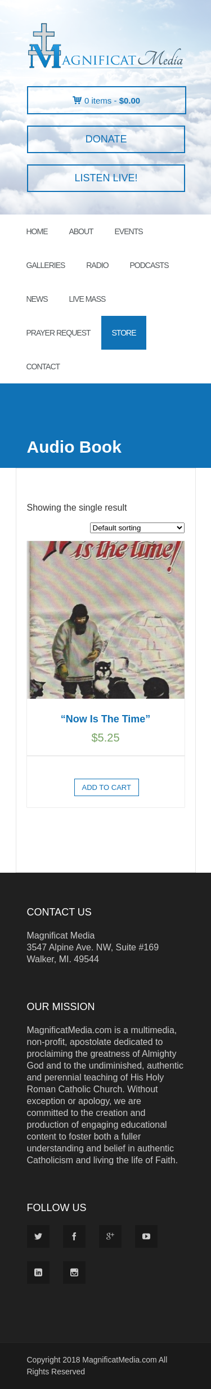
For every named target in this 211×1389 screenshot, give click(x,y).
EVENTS (129, 231)
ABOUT (81, 231)
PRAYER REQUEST (58, 332)
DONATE (106, 139)
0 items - (112, 100)
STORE (124, 332)
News (37, 298)
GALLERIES (45, 265)
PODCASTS (148, 265)
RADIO (97, 265)
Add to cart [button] (106, 787)
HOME (37, 231)
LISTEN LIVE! (105, 178)
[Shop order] (137, 527)
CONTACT (43, 366)
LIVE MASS (87, 298)
